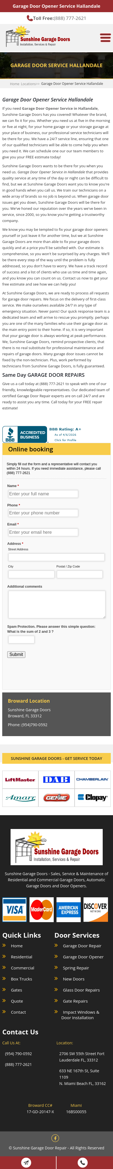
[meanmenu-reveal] (105, 35)
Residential (21, 956)
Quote (17, 1001)
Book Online (26, 1163)
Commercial (22, 968)
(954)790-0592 (34, 724)
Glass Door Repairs (81, 990)
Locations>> (30, 84)
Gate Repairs (75, 1001)
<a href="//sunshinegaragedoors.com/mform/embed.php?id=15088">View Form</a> (56, 560)
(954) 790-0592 (18, 1053)
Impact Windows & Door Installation (80, 1014)
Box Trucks (21, 979)
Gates (16, 990)
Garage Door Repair (82, 945)
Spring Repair (76, 968)
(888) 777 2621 (83, 1163)
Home (14, 84)
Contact (18, 1012)
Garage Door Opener (83, 956)
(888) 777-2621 (70, 18)
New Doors (73, 979)
